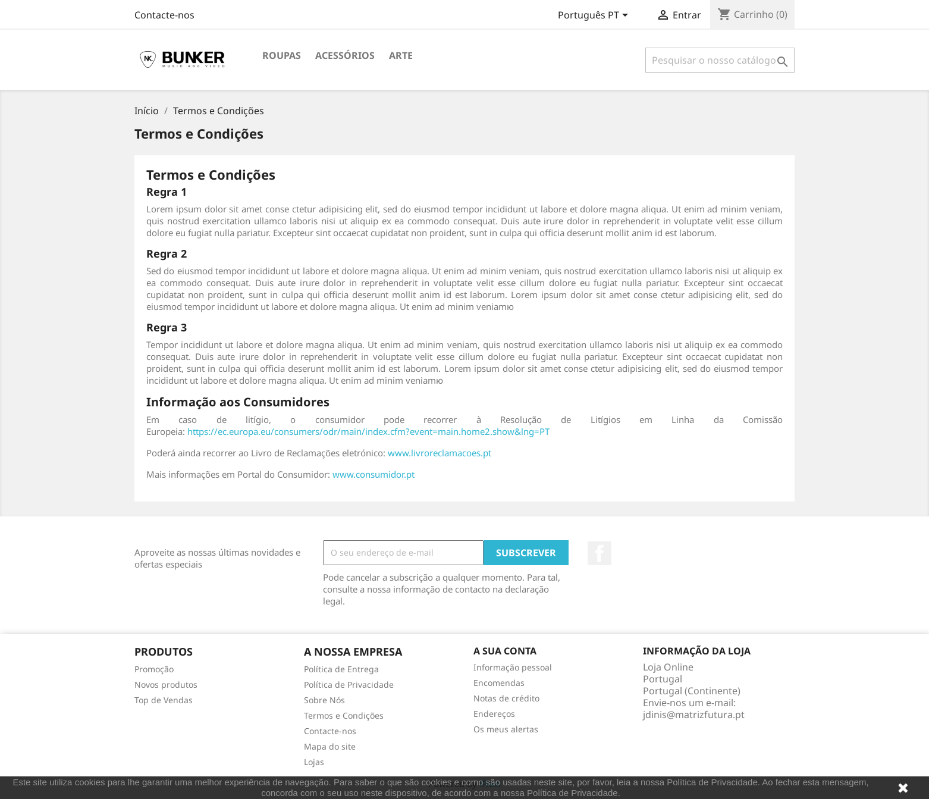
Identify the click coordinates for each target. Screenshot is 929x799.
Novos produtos (165, 684)
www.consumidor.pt (373, 474)
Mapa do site (330, 746)
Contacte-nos (164, 14)
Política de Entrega (341, 669)
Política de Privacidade (349, 684)
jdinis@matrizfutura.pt (694, 714)
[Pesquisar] (720, 60)
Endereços (494, 713)
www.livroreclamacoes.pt (439, 453)
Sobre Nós (324, 700)
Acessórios (345, 55)
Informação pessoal (512, 667)
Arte (401, 55)
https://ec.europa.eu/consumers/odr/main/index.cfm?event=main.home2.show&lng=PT (368, 431)
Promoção (154, 669)
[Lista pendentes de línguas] (595, 16)
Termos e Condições (344, 715)
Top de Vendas (163, 700)
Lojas (314, 761)
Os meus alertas (505, 729)
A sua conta (504, 650)
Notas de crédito (506, 698)
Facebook (599, 553)
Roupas (281, 55)
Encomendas (499, 682)
